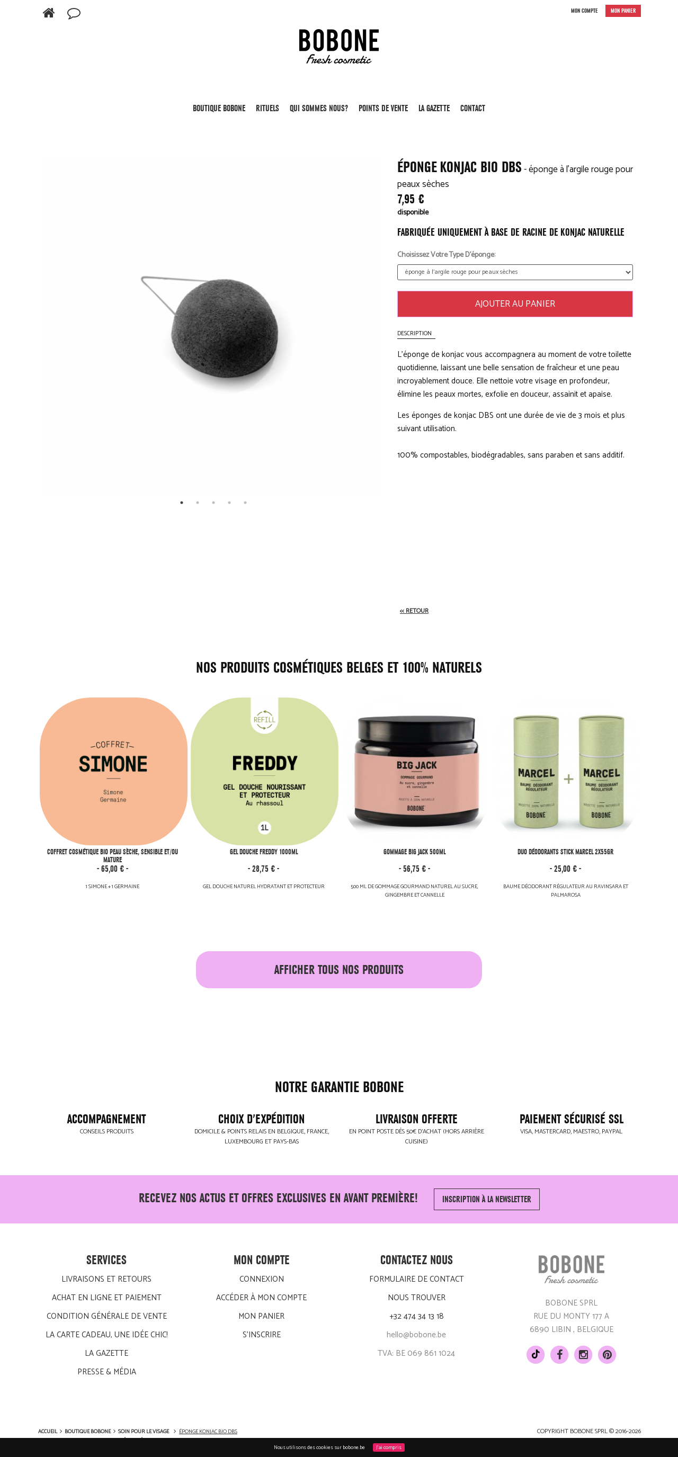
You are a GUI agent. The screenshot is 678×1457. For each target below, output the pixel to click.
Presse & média (106, 1372)
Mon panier (261, 1316)
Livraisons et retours (106, 1279)
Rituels (267, 112)
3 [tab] (213, 502)
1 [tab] (181, 502)
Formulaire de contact (416, 1279)
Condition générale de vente (107, 1316)
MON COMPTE (584, 10)
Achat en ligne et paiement (107, 1297)
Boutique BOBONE (219, 112)
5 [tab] (245, 502)
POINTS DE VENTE (383, 108)
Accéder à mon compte (261, 1297)
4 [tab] (229, 502)
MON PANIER (623, 10)
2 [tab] (197, 502)
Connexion (261, 1279)
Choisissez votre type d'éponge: (446, 255)
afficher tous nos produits (339, 969)
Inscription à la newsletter (486, 1199)
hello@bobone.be (416, 1335)
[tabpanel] (213, 326)
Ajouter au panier (515, 304)
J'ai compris (389, 1447)
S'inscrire (262, 1335)
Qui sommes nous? (319, 108)
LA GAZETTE (434, 108)
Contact (472, 108)
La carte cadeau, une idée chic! (107, 1335)
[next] (370, 316)
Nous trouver (416, 1297)
